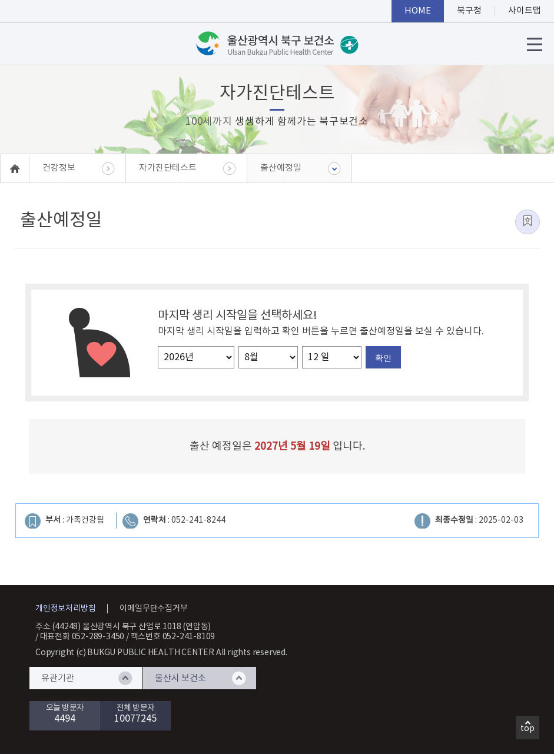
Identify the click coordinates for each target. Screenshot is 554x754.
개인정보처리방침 (65, 608)
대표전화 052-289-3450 (82, 637)
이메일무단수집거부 (153, 608)
